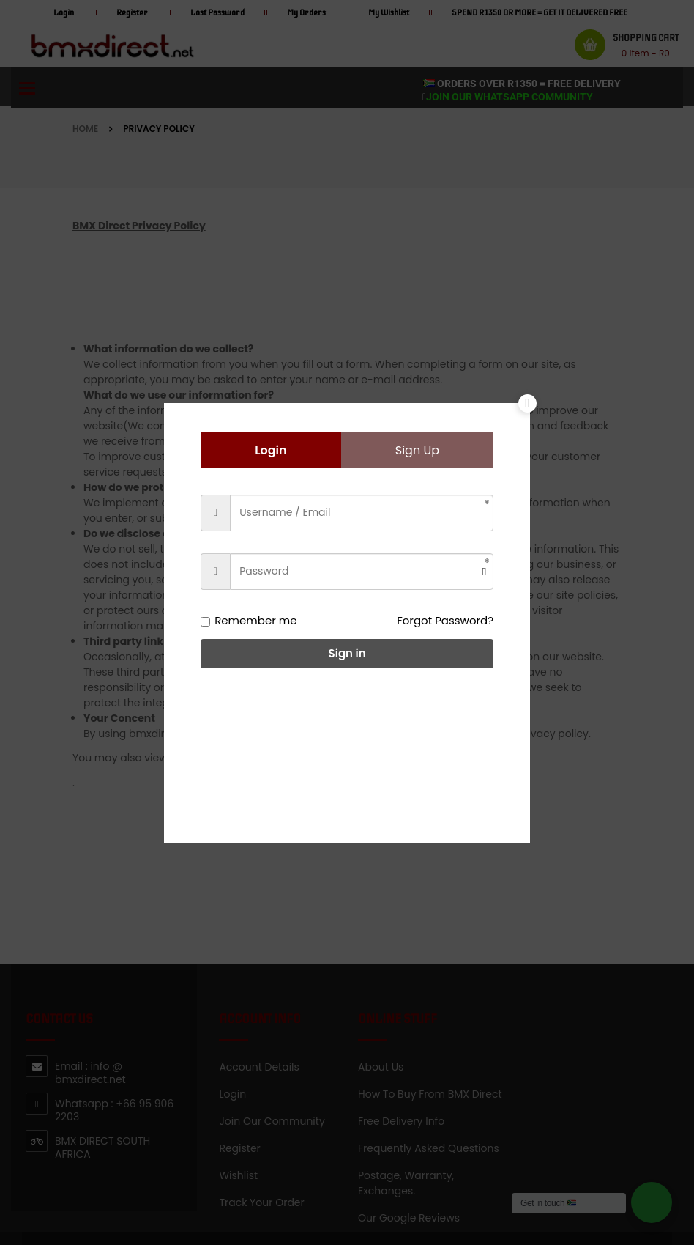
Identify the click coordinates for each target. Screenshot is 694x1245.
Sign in (347, 653)
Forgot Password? (445, 620)
